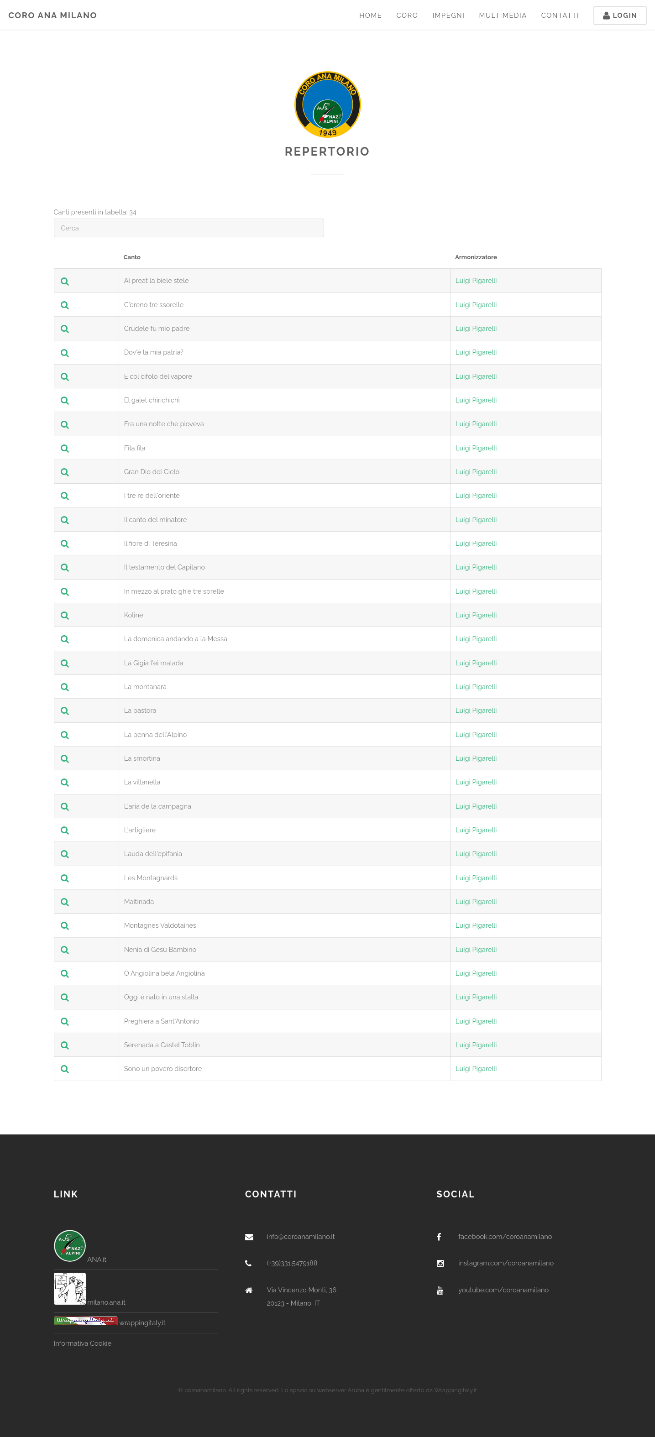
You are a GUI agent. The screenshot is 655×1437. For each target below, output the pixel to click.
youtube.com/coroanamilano (503, 1290)
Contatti (560, 15)
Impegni (448, 15)
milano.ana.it (90, 1302)
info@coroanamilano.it (301, 1236)
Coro (407, 15)
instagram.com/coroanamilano (506, 1263)
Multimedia (503, 15)
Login (620, 15)
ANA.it (80, 1259)
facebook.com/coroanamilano (505, 1236)
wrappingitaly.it (110, 1323)
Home (370, 15)
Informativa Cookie (82, 1343)
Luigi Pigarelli (476, 280)
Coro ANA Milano (52, 15)
